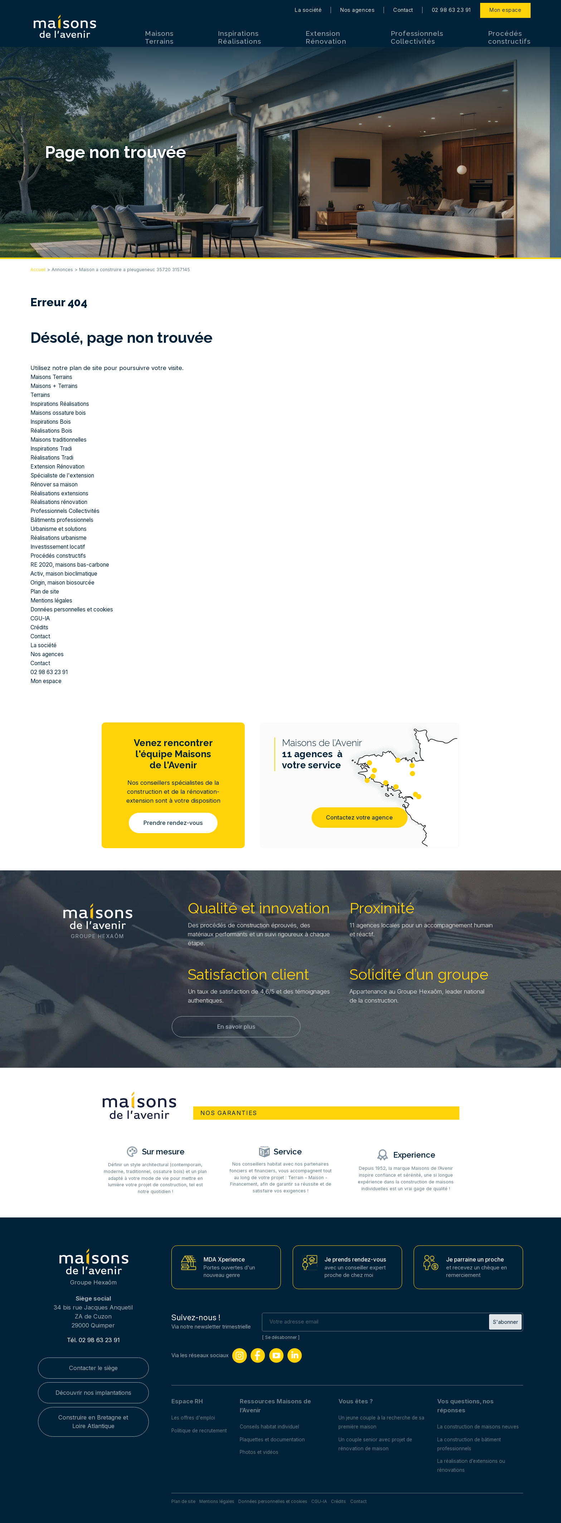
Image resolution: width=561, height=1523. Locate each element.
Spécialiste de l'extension (66, 475)
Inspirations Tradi (54, 448)
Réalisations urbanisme (62, 537)
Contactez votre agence (359, 818)
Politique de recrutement (201, 1426)
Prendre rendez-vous (173, 823)
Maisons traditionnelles (62, 439)
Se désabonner (281, 1333)
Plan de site (46, 591)
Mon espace (505, 7)
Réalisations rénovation (62, 501)
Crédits (40, 627)
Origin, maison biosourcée (66, 582)
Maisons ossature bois (61, 412)
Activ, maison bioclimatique (67, 573)
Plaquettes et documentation (278, 1435)
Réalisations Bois (53, 430)
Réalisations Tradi (54, 457)
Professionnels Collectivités (417, 34)
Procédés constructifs (509, 34)
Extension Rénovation (326, 34)
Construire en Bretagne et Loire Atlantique (93, 1419)
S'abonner (505, 1317)
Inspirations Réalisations (239, 34)
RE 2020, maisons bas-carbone (73, 564)
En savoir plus (236, 1027)
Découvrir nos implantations (93, 1389)
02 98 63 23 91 (451, 7)
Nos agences (357, 7)
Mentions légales (54, 600)
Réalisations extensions (62, 493)
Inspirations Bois (53, 421)
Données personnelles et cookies (77, 609)
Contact (403, 7)
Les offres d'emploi (195, 1414)
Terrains (41, 394)
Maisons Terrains (159, 34)
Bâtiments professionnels (65, 519)
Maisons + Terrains (57, 385)
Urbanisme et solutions (62, 528)
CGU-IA (41, 618)
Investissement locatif (60, 546)
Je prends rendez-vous (357, 1255)
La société (308, 7)
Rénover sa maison (56, 484)
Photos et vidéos (263, 1448)
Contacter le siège (93, 1364)
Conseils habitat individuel (274, 1422)
